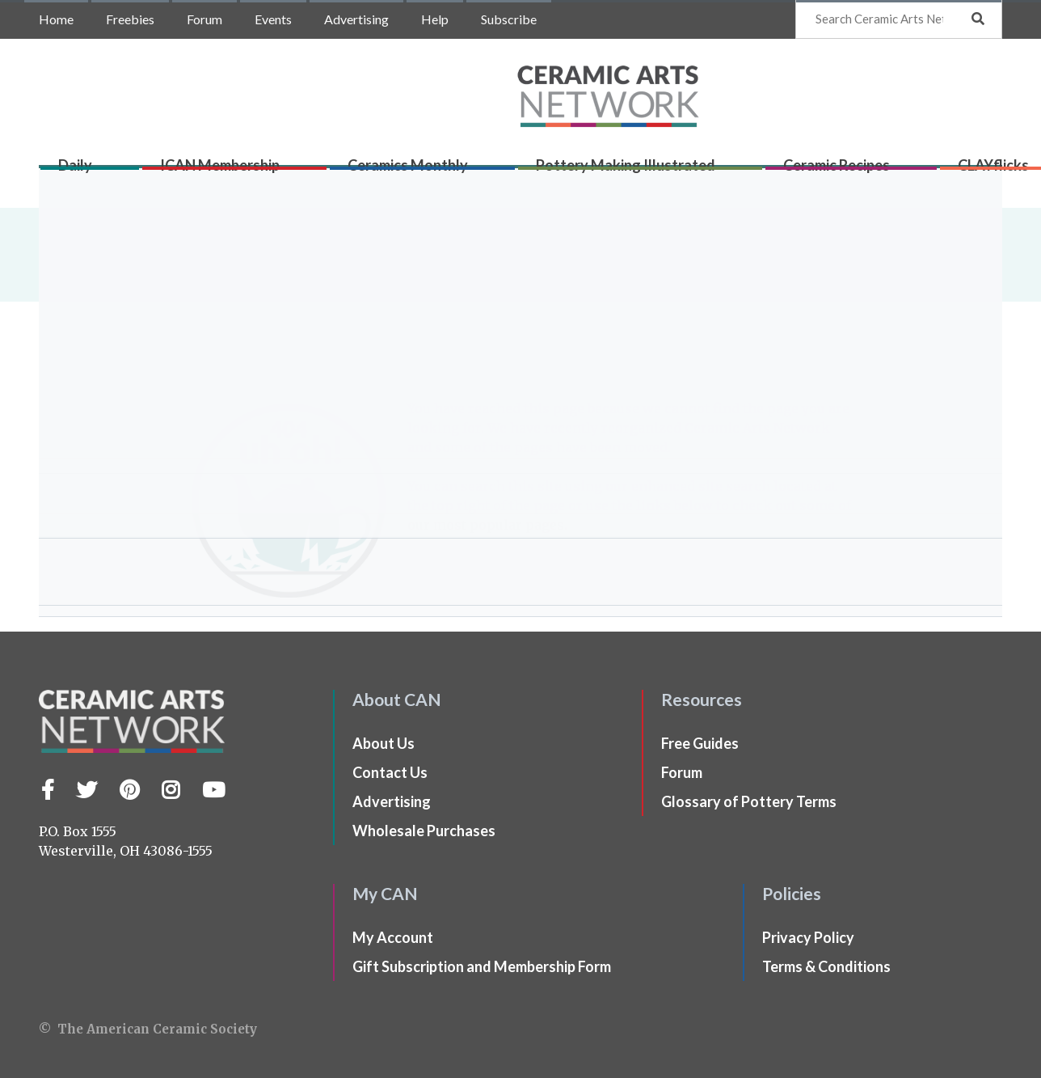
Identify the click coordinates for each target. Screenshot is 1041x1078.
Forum (204, 19)
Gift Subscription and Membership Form (481, 966)
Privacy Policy (808, 937)
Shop (964, 171)
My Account (392, 937)
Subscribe (509, 19)
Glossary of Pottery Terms (749, 801)
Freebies (130, 19)
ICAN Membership (196, 171)
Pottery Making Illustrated (552, 171)
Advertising (356, 19)
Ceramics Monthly (359, 171)
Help (435, 19)
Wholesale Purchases (423, 830)
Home (56, 19)
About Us (383, 743)
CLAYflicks (869, 171)
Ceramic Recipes (738, 171)
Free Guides (700, 743)
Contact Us (390, 772)
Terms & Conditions (826, 966)
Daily (77, 171)
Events (273, 19)
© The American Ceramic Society (148, 1029)
